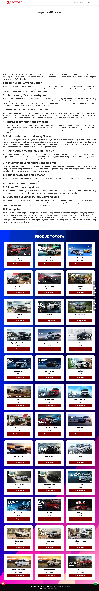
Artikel (90, 2)
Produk (82, 2)
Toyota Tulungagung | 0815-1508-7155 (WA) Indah (55, 586)
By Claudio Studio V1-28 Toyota (49, 588)
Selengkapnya (18, 264)
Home (76, 2)
